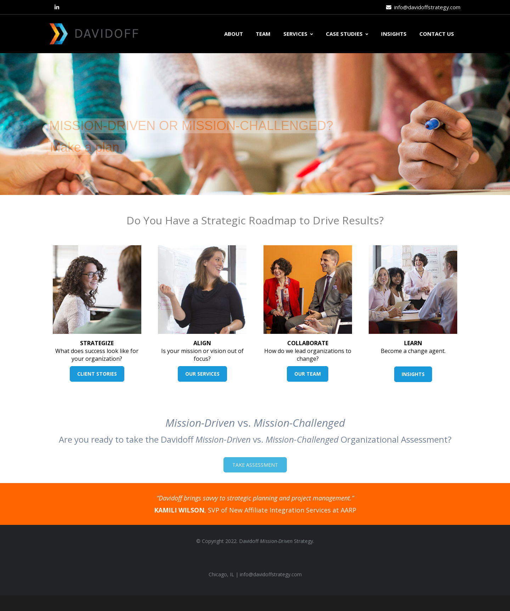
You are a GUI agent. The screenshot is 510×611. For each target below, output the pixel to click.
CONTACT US (436, 33)
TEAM (263, 33)
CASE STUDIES (347, 33)
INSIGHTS (394, 33)
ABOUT (233, 33)
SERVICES (298, 33)
